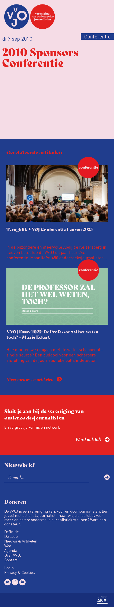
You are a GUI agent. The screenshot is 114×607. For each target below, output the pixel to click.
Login (9, 567)
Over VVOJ (13, 555)
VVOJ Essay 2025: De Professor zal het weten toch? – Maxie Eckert (52, 334)
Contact (11, 559)
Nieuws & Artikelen (20, 541)
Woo (7, 545)
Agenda (10, 550)
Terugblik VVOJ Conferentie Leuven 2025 (49, 229)
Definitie (11, 531)
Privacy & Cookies (19, 572)
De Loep (11, 536)
